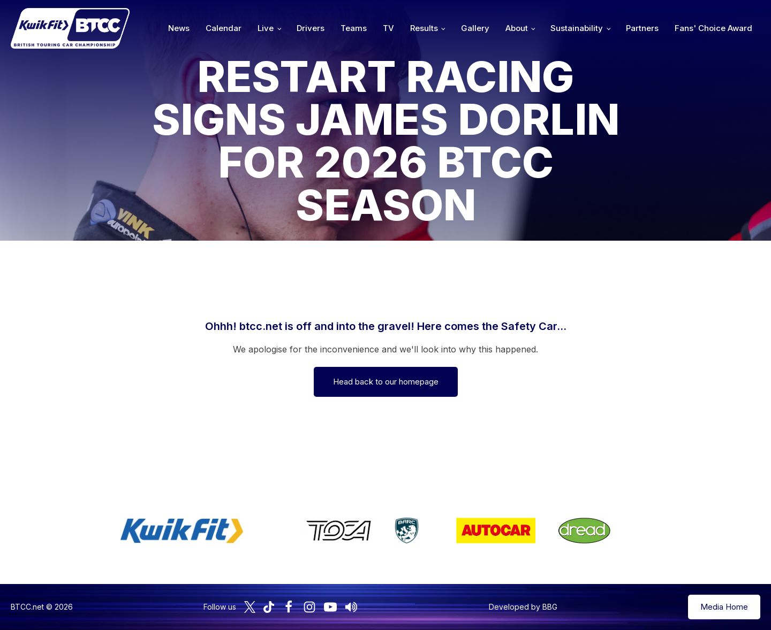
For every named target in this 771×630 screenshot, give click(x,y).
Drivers (310, 28)
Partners (642, 28)
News (179, 28)
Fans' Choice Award (713, 28)
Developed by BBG (523, 606)
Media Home (724, 607)
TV (388, 28)
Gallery (475, 28)
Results (424, 28)
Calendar (223, 28)
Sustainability (576, 28)
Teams (354, 28)
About (516, 28)
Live (266, 28)
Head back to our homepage (386, 382)
